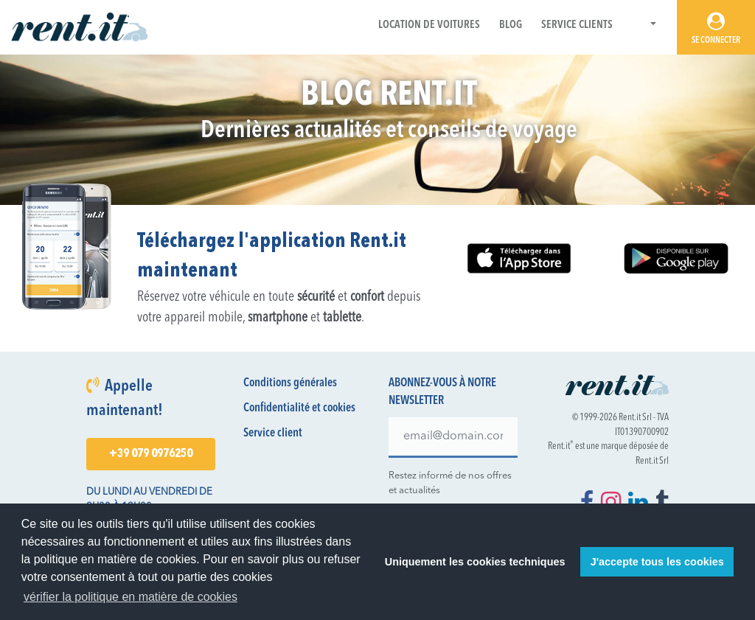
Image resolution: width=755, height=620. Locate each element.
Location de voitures (429, 25)
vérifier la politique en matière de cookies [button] (130, 597)
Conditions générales (290, 383)
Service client (272, 433)
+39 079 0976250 (150, 454)
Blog (510, 25)
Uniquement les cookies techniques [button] (475, 562)
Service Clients (577, 25)
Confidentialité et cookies (299, 408)
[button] (644, 25)
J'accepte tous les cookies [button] (657, 562)
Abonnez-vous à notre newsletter (442, 392)
